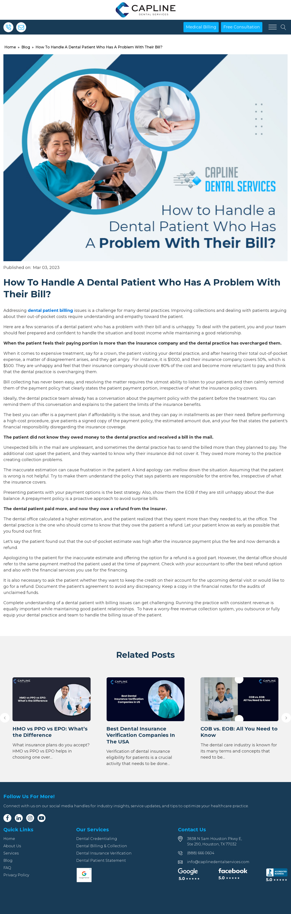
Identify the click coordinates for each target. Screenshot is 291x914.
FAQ (7, 868)
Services (11, 853)
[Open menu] (272, 27)
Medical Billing (201, 27)
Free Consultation (241, 27)
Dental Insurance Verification (104, 853)
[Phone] (8, 27)
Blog (25, 47)
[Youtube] (41, 818)
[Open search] (283, 27)
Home (10, 47)
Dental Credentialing (96, 839)
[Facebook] (7, 818)
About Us (12, 846)
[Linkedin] (19, 818)
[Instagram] (30, 818)
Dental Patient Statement (101, 860)
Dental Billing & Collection (101, 846)
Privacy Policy (16, 875)
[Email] (21, 27)
